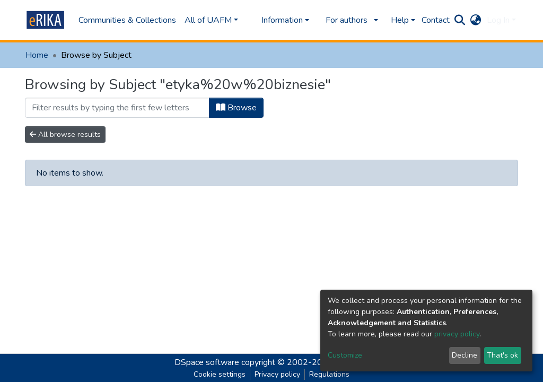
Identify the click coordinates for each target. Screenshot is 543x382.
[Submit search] (460, 20)
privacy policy (456, 334)
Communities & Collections (127, 20)
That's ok (502, 355)
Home (36, 55)
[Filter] (117, 108)
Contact (436, 20)
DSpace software (206, 362)
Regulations (329, 374)
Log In (498, 20)
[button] (476, 20)
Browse (236, 108)
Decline (464, 355)
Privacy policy (277, 374)
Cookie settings (220, 374)
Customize (345, 355)
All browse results (65, 134)
